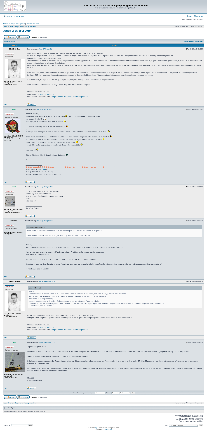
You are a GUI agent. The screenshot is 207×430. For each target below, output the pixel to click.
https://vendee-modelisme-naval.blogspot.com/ (70, 97)
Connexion (8, 16)
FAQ (189, 16)
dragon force (19, 26)
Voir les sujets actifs (32, 24)
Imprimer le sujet (9, 41)
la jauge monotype (30, 26)
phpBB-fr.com (108, 429)
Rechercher (198, 16)
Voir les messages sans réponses (14, 24)
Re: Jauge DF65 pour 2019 (45, 109)
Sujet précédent (189, 41)
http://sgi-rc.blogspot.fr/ (45, 94)
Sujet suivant (199, 41)
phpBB (97, 428)
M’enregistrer (19, 16)
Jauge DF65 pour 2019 (17, 30)
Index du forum (8, 26)
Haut (5, 104)
